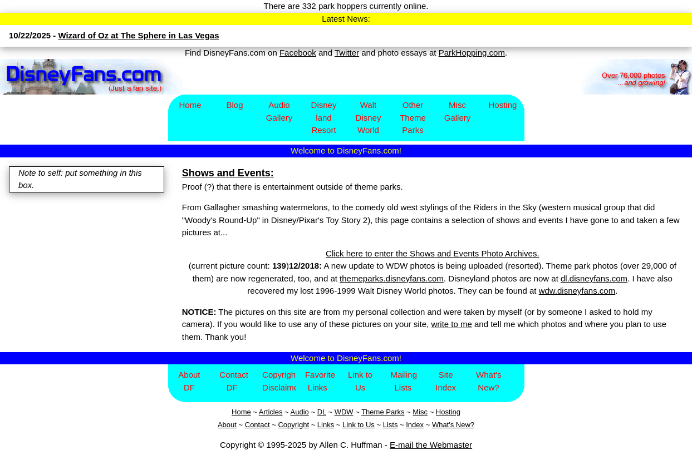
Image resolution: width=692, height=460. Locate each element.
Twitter (347, 52)
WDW (344, 412)
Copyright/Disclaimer (279, 381)
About (227, 425)
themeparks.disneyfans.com (392, 278)
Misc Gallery (457, 111)
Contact (257, 425)
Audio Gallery (279, 111)
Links (325, 425)
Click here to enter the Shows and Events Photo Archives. (432, 253)
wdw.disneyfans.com (577, 290)
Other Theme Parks (413, 117)
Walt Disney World (368, 117)
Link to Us (360, 381)
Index (415, 425)
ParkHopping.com (472, 52)
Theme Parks (382, 412)
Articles (271, 412)
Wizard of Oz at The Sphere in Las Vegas (138, 35)
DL (321, 412)
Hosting (503, 105)
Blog (234, 105)
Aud (297, 412)
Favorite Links (320, 381)
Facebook (297, 52)
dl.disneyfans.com (594, 278)
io (306, 412)
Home (190, 105)
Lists (390, 425)
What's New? (488, 381)
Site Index (445, 381)
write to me (451, 324)
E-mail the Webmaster (431, 444)
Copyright (293, 425)
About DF (189, 381)
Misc (420, 412)
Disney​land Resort (324, 117)
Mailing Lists (403, 381)
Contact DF (233, 381)
